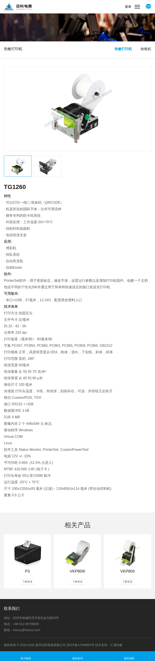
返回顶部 (129, 658)
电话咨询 (77, 658)
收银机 (146, 49)
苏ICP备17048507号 (80, 645)
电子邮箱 (26, 658)
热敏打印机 (123, 49)
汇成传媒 (116, 645)
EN (148, 6)
